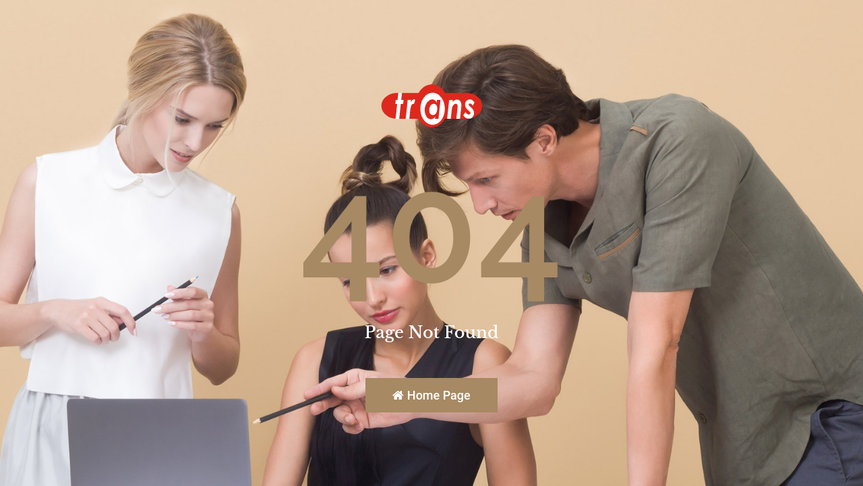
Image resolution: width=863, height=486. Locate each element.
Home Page (431, 395)
